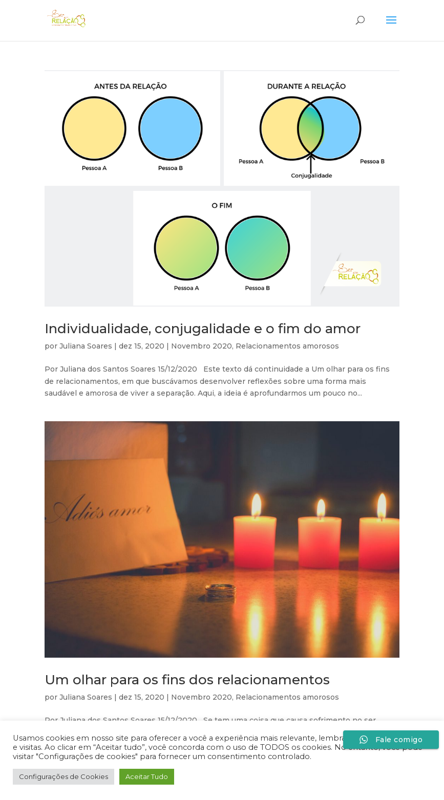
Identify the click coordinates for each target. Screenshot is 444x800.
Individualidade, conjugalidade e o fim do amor (203, 328)
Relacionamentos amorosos (287, 346)
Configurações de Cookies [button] (63, 776)
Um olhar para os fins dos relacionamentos (187, 680)
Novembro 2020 (201, 346)
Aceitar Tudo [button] (146, 776)
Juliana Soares (85, 346)
